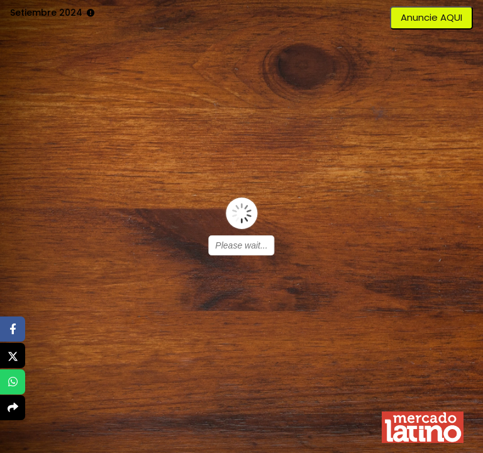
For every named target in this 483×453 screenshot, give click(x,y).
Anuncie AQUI (431, 17)
